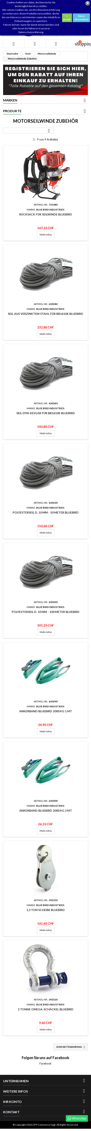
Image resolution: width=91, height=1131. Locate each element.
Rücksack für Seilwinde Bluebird (45, 214)
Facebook (45, 1063)
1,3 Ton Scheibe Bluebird (45, 910)
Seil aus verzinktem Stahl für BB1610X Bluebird (45, 313)
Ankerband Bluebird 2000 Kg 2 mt (45, 810)
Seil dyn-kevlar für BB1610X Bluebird (45, 413)
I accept (67, 17)
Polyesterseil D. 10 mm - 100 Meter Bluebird (45, 612)
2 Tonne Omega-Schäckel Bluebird (45, 1009)
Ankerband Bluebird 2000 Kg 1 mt (45, 711)
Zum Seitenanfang (71, 1047)
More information (81, 17)
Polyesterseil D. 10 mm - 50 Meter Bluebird (46, 512)
